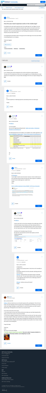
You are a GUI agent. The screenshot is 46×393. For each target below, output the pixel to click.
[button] (42, 17)
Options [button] (42, 7)
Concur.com (4, 363)
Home (2, 7)
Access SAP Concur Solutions (8, 361)
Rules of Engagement (6, 353)
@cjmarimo (15, 175)
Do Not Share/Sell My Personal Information (17, 386)
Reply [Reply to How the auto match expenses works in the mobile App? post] (39, 55)
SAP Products (4, 373)
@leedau (18, 274)
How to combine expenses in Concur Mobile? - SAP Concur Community (26, 186)
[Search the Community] (36, 5)
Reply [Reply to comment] (39, 83)
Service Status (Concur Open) (7, 379)
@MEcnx (12, 123)
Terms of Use (9, 386)
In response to (10, 93)
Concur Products (5, 365)
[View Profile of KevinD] (10, 296)
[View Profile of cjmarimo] (9, 66)
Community (14, 2)
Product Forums (9, 7)
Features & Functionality (8, 48)
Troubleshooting (22, 48)
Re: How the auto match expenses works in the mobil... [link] (12, 9)
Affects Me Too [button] (7, 44)
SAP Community (5, 375)
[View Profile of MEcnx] (8, 17)
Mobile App (16, 48)
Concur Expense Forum (19, 7)
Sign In (43, 1)
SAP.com (3, 371)
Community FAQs (5, 355)
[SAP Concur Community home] (5, 2)
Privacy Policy (4, 386)
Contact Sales (4, 367)
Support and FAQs (5, 357)
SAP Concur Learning (6, 381)
